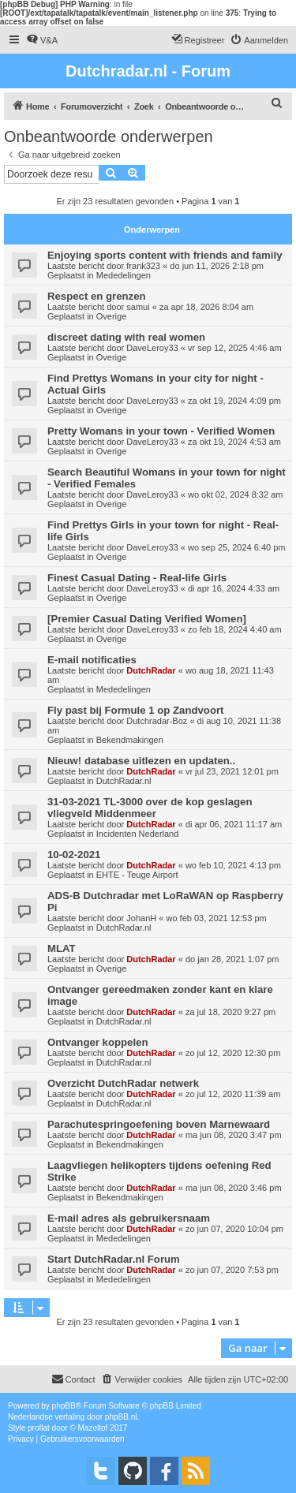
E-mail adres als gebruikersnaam (128, 1218)
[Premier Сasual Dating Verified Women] (146, 619)
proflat (39, 1428)
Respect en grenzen (96, 296)
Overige (111, 316)
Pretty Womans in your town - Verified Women (161, 431)
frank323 (143, 266)
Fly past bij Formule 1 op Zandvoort (135, 710)
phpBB (64, 1406)
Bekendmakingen (129, 740)
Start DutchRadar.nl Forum (113, 1259)
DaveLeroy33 (152, 348)
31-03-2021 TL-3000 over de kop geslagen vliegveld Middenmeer (149, 807)
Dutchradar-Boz (156, 721)
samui (137, 307)
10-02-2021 (73, 854)
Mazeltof (93, 1428)
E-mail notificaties (92, 660)
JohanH (141, 918)
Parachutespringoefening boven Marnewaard (158, 1124)
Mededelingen (123, 275)
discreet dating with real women (126, 337)
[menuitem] (42, 40)
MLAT (61, 948)
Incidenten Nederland (137, 833)
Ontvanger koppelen (97, 1042)
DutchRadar (150, 670)
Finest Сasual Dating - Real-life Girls (137, 578)
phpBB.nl (121, 1417)
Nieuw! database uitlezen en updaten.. (141, 761)
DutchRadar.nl (124, 781)
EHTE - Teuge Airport (137, 874)
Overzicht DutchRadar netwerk (123, 1083)
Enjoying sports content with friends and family (164, 255)
